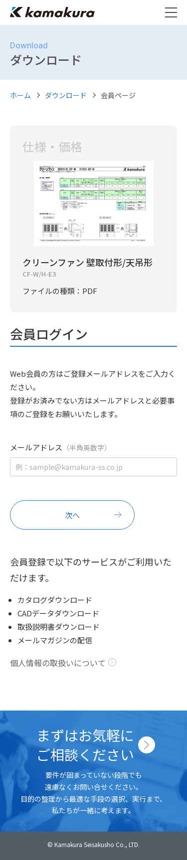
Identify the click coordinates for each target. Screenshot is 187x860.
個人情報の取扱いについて (58, 663)
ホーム (20, 95)
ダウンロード (66, 95)
